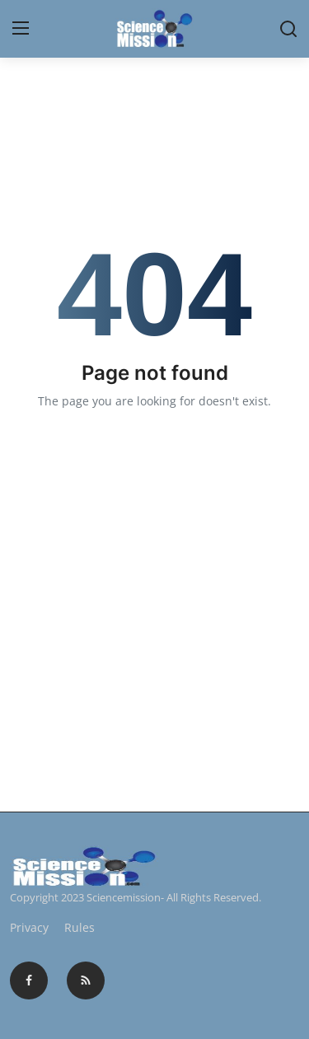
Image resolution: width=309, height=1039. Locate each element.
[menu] (20, 29)
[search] (288, 29)
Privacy (29, 927)
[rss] (86, 980)
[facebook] (29, 980)
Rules (79, 927)
